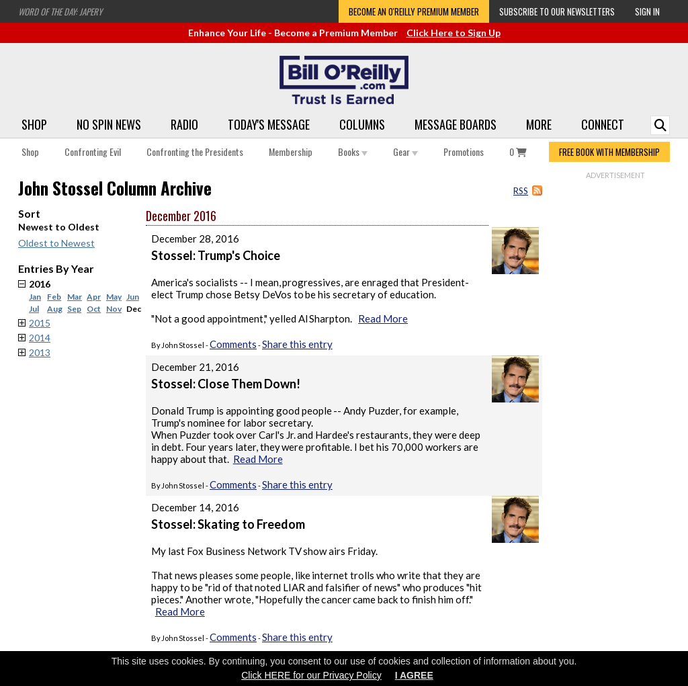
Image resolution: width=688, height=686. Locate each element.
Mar (74, 297)
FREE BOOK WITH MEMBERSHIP (609, 152)
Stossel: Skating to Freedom (228, 524)
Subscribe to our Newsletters (557, 11)
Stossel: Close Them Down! (225, 383)
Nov (114, 309)
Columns (362, 124)
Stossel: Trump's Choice (215, 255)
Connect (602, 124)
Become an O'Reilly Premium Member (414, 11)
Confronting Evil (92, 151)
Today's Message (269, 124)
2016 (87, 296)
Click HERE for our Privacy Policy (311, 675)
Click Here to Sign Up (453, 32)
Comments (233, 344)
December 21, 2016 (195, 367)
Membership (290, 151)
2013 (39, 352)
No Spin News (109, 124)
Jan (35, 297)
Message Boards (456, 124)
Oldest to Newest (56, 243)
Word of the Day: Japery (60, 11)
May (114, 297)
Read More (383, 318)
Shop (34, 124)
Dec (133, 309)
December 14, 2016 (195, 507)
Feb (54, 297)
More (539, 124)
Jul (34, 309)
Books (353, 151)
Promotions (463, 151)
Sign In (647, 11)
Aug (54, 309)
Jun (132, 297)
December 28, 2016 (195, 238)
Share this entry (297, 344)
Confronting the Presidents (194, 151)
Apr (94, 297)
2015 (39, 323)
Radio (184, 124)
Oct (94, 309)
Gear (405, 151)
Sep (74, 309)
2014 (39, 337)
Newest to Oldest (58, 226)
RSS (520, 190)
